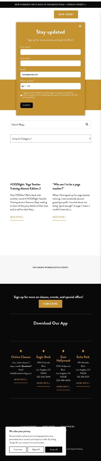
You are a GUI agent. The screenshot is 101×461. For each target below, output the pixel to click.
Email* (23, 69)
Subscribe (50, 304)
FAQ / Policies (67, 426)
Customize (18, 449)
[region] (35, 441)
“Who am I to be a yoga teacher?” (66, 186)
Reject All (36, 449)
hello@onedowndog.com (21, 373)
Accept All (54, 449)
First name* (25, 47)
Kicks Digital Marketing (75, 449)
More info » (20, 379)
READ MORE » (17, 217)
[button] (23, 86)
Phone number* (27, 81)
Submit (27, 105)
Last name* (25, 58)
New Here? (66, 14)
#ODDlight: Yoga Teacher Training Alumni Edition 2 (25, 186)
